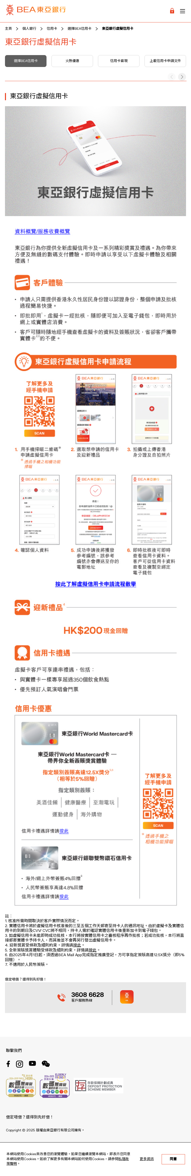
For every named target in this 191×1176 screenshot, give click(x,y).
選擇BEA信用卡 (80, 29)
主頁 (8, 29)
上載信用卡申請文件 (165, 61)
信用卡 (52, 29)
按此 (77, 945)
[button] (182, 77)
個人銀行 (29, 29)
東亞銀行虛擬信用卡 (117, 29)
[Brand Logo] (36, 11)
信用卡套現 (119, 61)
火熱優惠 (72, 61)
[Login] (172, 11)
